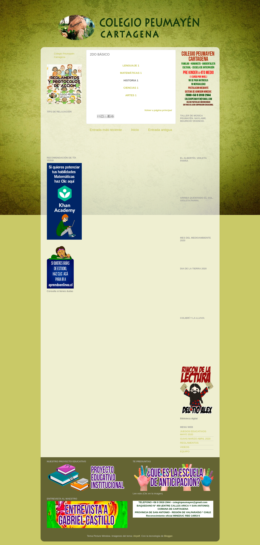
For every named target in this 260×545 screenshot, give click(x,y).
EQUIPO (185, 451)
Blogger (168, 536)
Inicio (135, 130)
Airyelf (136, 536)
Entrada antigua (160, 130)
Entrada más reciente (106, 130)
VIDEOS (184, 447)
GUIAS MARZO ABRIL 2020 (195, 438)
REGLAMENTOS (189, 442)
